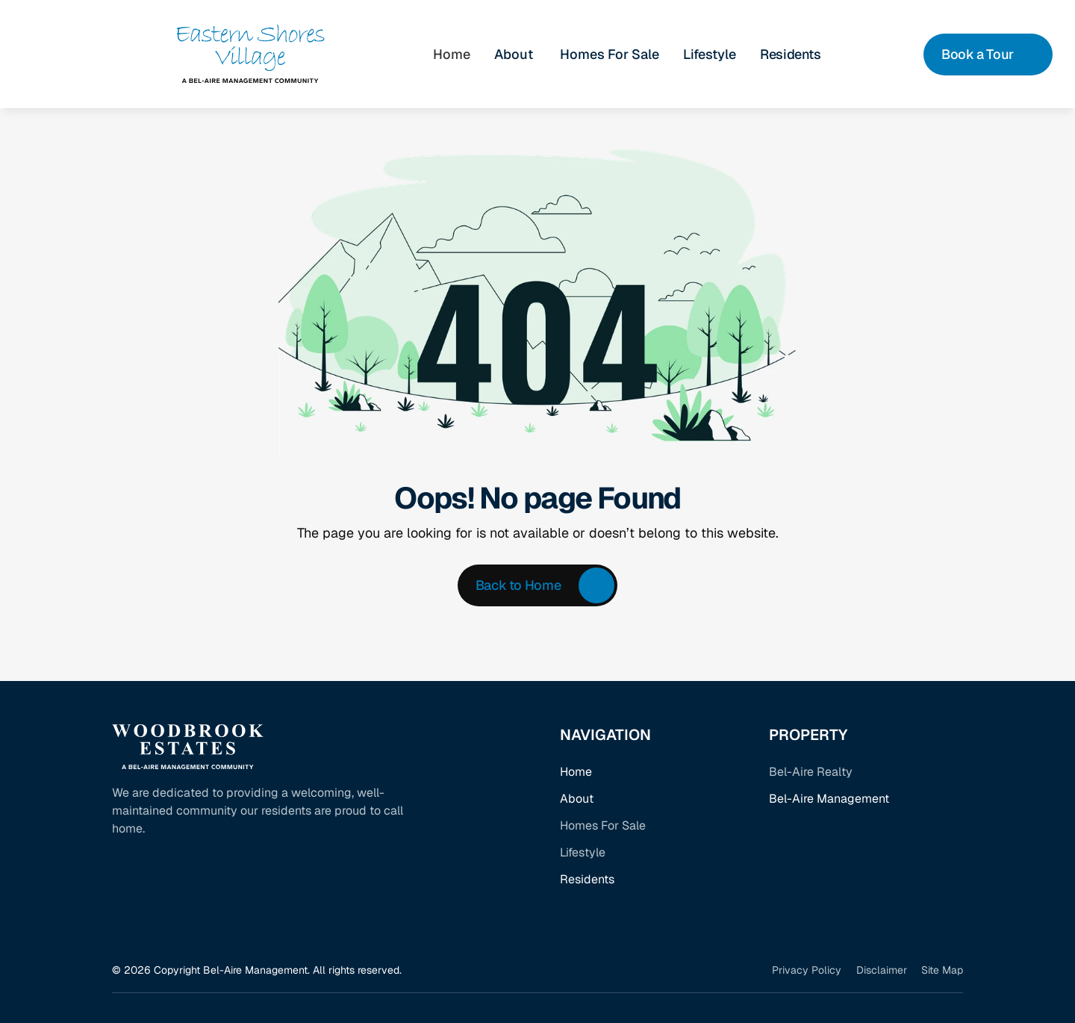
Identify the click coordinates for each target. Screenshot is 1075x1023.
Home (576, 772)
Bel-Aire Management (829, 798)
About (576, 798)
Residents (587, 879)
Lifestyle (709, 54)
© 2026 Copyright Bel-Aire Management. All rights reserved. (257, 970)
